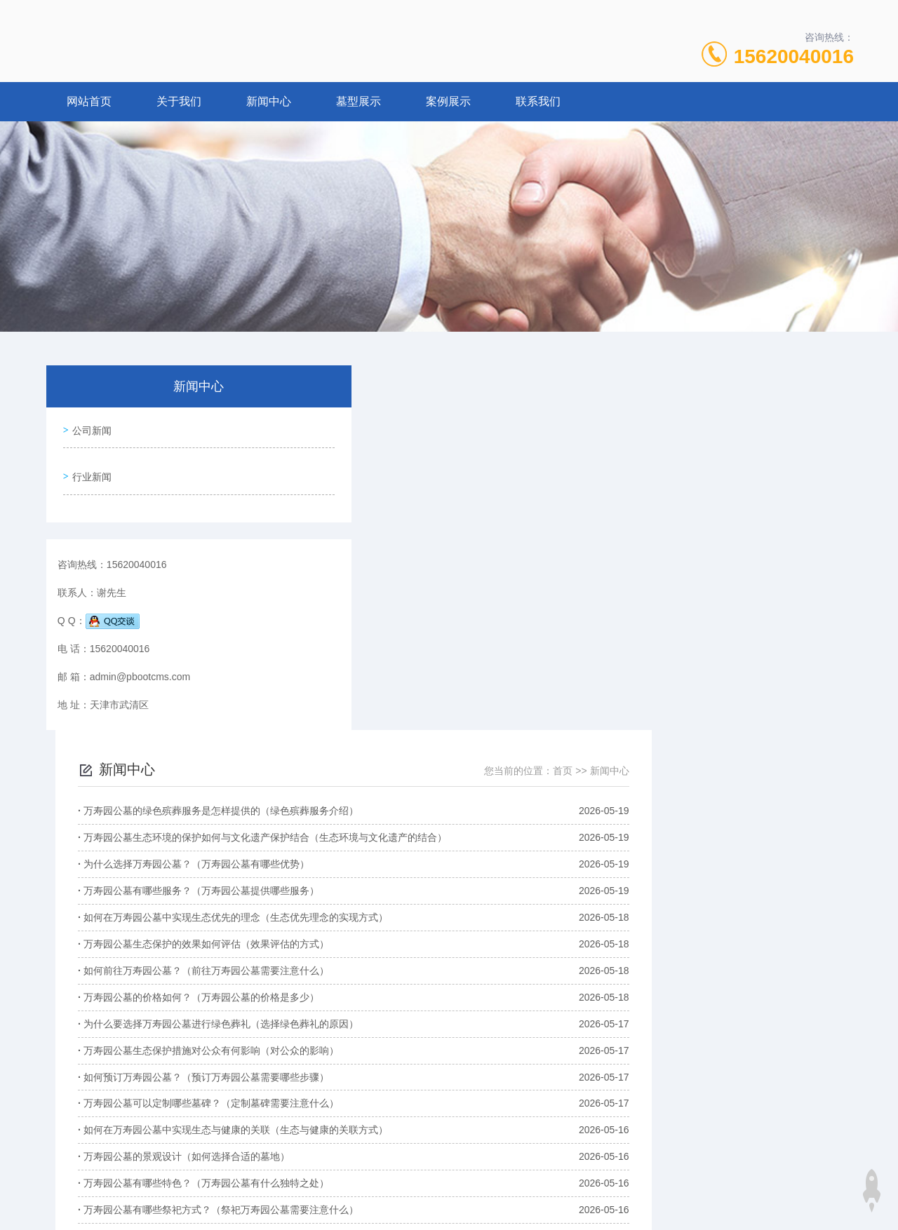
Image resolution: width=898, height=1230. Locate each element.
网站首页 (89, 101)
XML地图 (449, 1207)
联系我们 (538, 101)
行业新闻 (89, 467)
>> (653, 1040)
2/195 (619, 1040)
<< (459, 1040)
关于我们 (178, 101)
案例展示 (448, 101)
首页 (765, 406)
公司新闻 (89, 427)
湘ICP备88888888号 (572, 1185)
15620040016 (794, 56)
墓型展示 (358, 101)
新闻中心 (268, 101)
